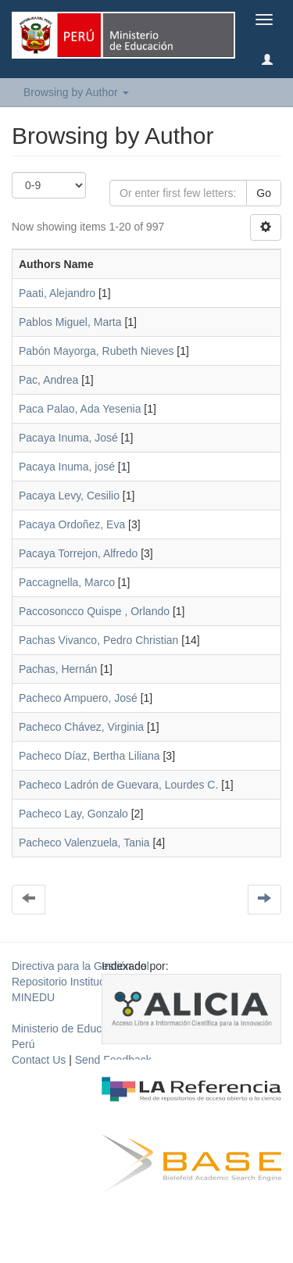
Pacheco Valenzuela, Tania (84, 842)
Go (263, 193)
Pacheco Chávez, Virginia (81, 727)
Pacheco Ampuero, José (78, 698)
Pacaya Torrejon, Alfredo (78, 553)
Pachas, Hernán (58, 669)
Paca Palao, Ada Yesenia (80, 409)
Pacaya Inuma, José (68, 437)
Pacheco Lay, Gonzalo (73, 813)
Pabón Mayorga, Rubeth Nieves (96, 351)
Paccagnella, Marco (67, 582)
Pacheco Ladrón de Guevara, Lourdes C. (118, 784)
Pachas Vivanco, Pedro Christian (98, 640)
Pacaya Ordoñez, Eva (72, 524)
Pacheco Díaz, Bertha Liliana (89, 756)
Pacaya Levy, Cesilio (69, 495)
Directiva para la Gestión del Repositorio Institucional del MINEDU (80, 982)
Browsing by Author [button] (76, 92)
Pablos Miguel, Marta (70, 322)
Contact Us (39, 1060)
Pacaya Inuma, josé (67, 466)
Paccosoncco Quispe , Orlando (96, 611)
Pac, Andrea (48, 380)
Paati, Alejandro (57, 293)
